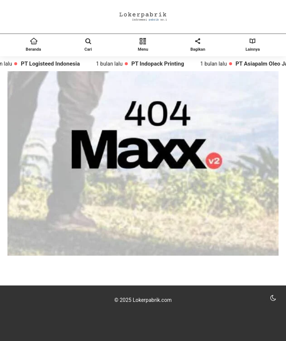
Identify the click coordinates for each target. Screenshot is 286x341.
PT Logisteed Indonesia (52, 63)
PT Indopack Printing (159, 63)
